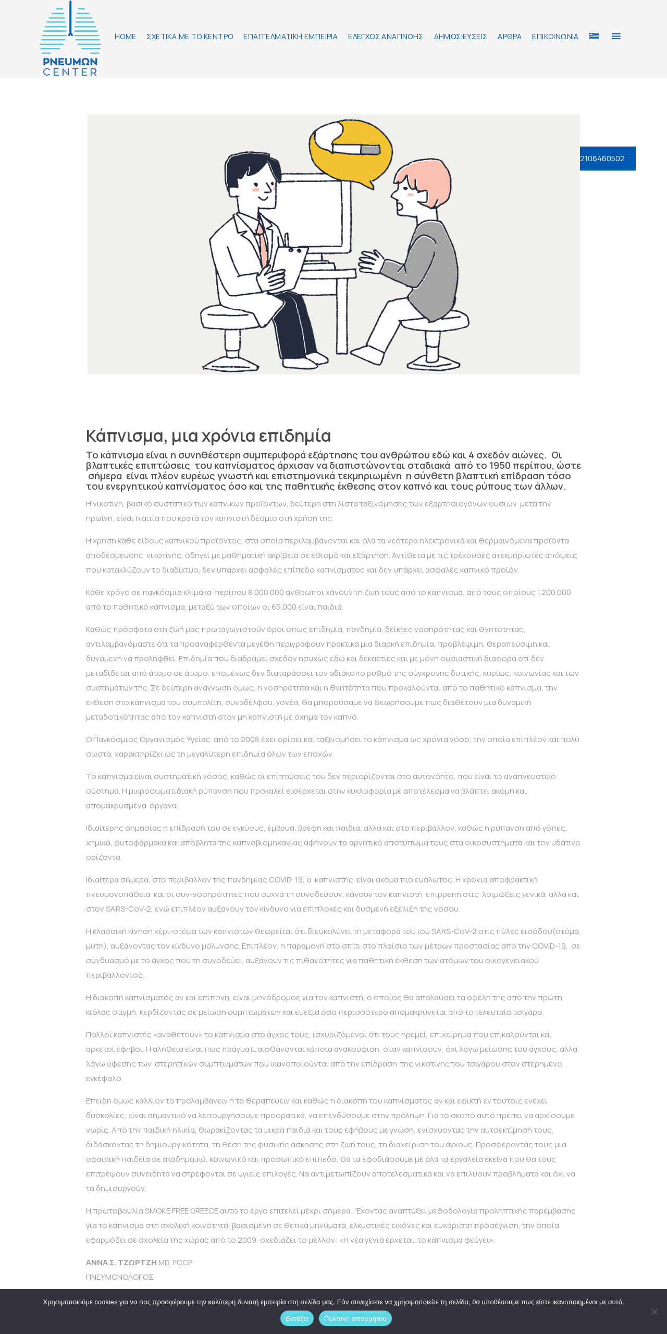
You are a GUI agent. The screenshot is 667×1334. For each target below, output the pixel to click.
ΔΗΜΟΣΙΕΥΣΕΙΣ (461, 36)
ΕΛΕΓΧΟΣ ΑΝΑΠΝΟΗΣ (385, 36)
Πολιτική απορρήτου (355, 1319)
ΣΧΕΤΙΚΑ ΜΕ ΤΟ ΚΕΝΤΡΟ (189, 36)
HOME (126, 36)
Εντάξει (297, 1319)
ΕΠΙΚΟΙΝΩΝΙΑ (555, 36)
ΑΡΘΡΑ (510, 36)
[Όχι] (654, 1311)
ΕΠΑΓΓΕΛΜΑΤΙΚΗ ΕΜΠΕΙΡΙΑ (290, 36)
